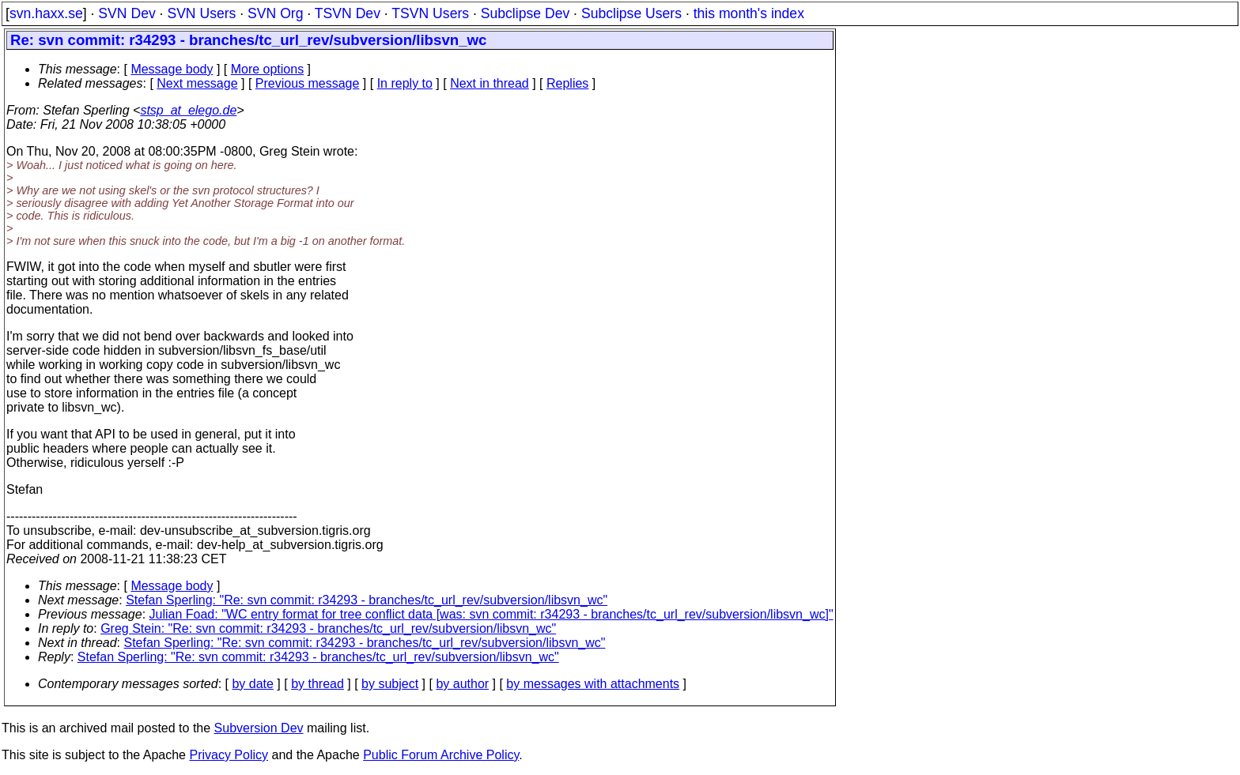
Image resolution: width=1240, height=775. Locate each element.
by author (462, 683)
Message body (171, 69)
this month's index (749, 13)
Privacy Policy (228, 755)
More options (267, 69)
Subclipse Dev (525, 13)
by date (252, 683)
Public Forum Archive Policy (441, 755)
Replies (567, 83)
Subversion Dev (259, 728)
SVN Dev (126, 13)
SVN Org (275, 13)
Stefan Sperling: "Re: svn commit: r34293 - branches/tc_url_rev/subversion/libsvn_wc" (366, 600)
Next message (197, 83)
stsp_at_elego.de (188, 110)
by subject (389, 683)
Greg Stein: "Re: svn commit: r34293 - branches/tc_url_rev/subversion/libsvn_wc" (328, 628)
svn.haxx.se (46, 13)
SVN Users (201, 13)
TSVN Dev (347, 13)
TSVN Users (430, 13)
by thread (317, 683)
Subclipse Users (631, 13)
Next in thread (489, 83)
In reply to (405, 83)
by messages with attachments (592, 683)
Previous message (307, 83)
